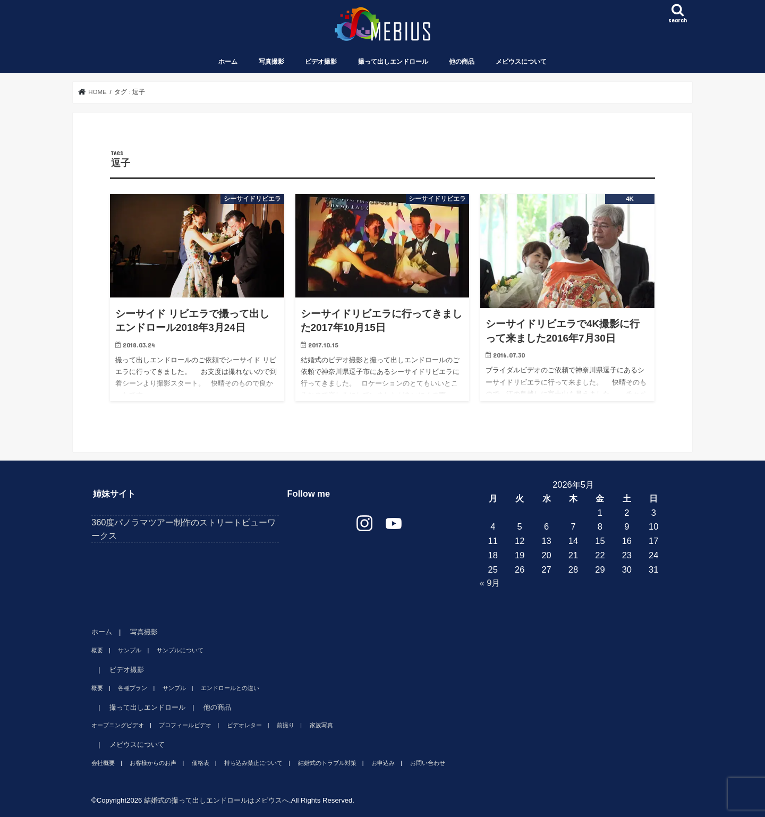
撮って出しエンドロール (393, 61)
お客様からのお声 (153, 763)
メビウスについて (521, 61)
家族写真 (321, 725)
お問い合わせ (427, 763)
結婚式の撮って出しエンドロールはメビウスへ (216, 800)
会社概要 (103, 763)
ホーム (227, 61)
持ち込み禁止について (253, 763)
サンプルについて (180, 650)
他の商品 (461, 61)
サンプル (129, 650)
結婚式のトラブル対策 (327, 763)
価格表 (200, 763)
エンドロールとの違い (230, 688)
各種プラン (132, 688)
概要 (97, 650)
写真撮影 (271, 61)
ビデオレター (244, 725)
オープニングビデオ (117, 725)
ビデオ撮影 (321, 61)
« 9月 (490, 583)
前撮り (285, 725)
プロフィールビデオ (185, 725)
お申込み (383, 763)
